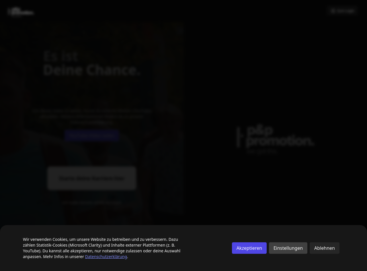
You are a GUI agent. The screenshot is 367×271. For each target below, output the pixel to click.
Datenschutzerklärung (106, 256)
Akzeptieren (249, 248)
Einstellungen (288, 248)
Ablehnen (324, 248)
